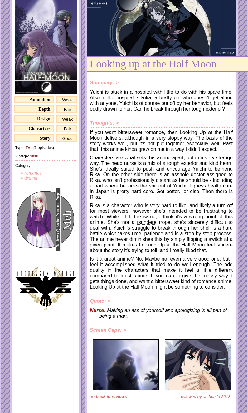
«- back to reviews (109, 396)
